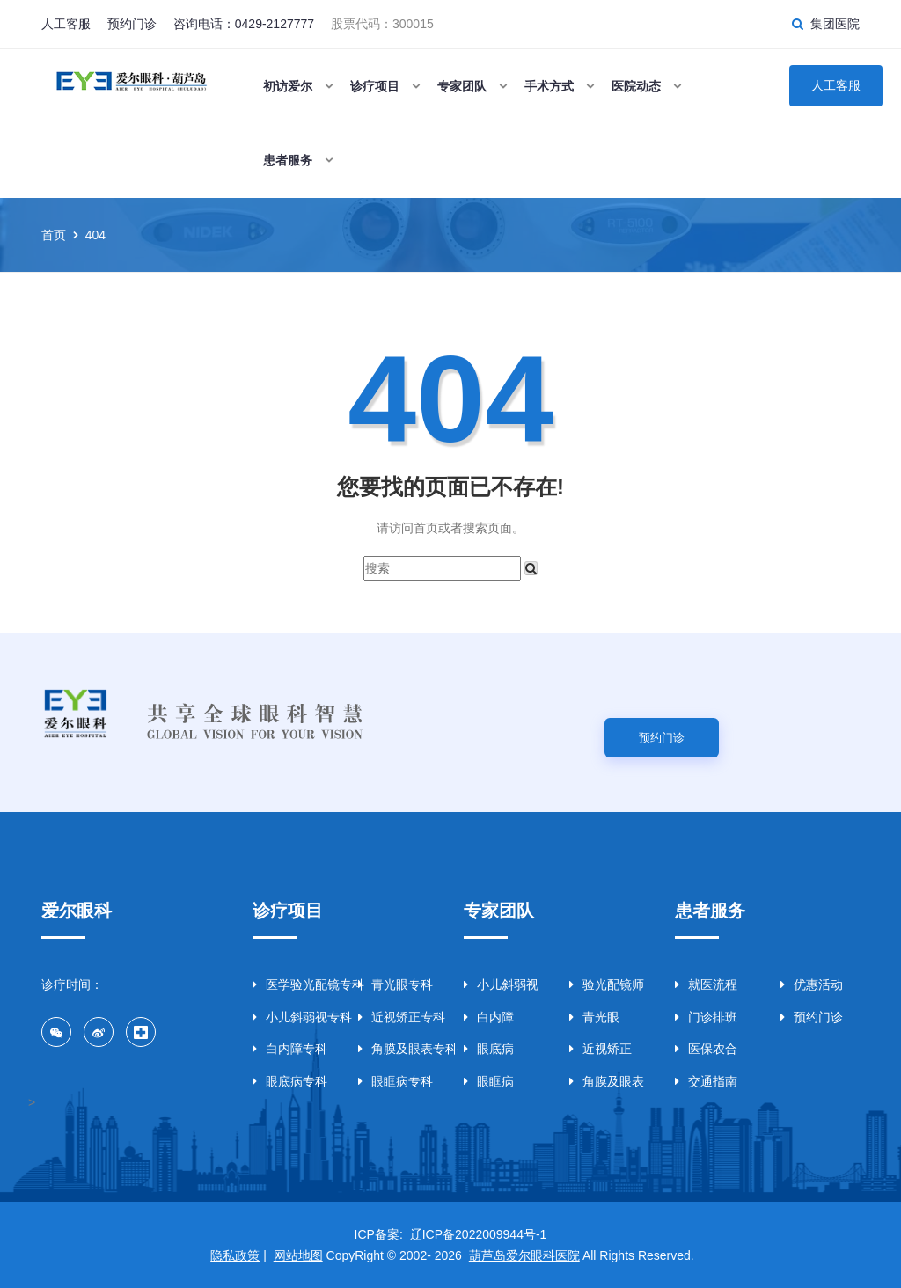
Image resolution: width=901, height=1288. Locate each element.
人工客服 (66, 24)
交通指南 (706, 1081)
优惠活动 (811, 984)
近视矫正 (600, 1049)
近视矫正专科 (397, 1017)
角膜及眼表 (606, 1081)
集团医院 (835, 24)
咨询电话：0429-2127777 (243, 24)
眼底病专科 (290, 1081)
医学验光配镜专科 (292, 984)
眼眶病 (489, 1081)
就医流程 (706, 984)
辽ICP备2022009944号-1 (478, 1234)
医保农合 (706, 1049)
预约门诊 (132, 24)
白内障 (489, 1017)
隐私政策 (235, 1255)
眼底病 (489, 1049)
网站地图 (298, 1255)
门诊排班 (706, 1017)
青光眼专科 (395, 984)
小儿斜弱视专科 (292, 1017)
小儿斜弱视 (501, 984)
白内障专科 (290, 1049)
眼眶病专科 (395, 1081)
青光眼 (594, 1017)
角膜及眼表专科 (397, 1049)
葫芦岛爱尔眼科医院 (524, 1255)
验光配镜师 (606, 984)
